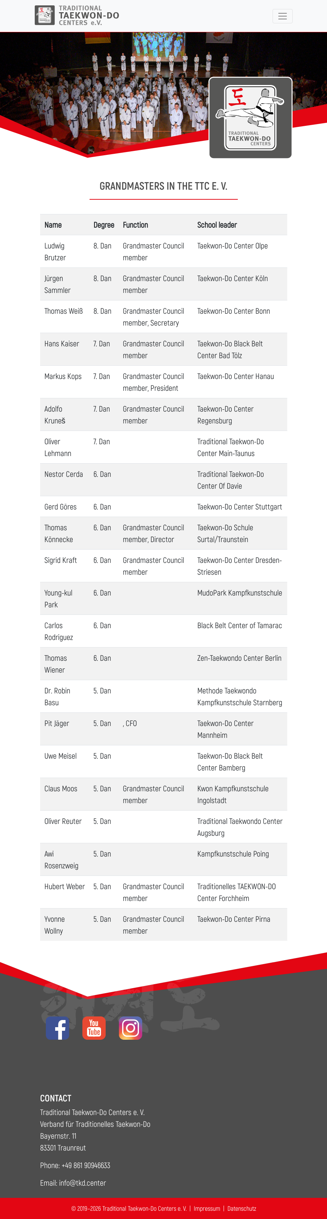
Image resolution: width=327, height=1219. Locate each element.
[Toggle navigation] (283, 16)
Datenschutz (241, 1208)
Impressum (207, 1208)
